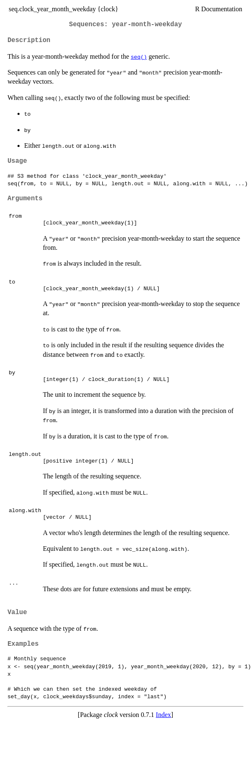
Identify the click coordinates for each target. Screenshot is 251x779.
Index (163, 714)
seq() (139, 56)
